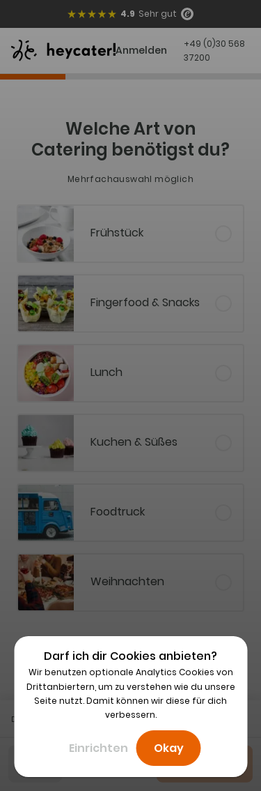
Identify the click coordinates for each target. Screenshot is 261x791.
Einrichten (98, 748)
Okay (169, 748)
